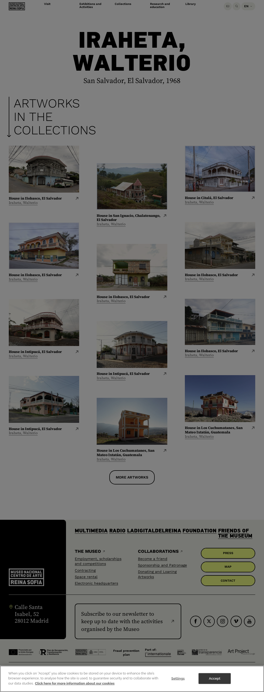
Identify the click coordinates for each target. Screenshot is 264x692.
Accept (214, 682)
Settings (178, 682)
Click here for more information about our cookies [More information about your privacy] (75, 687)
